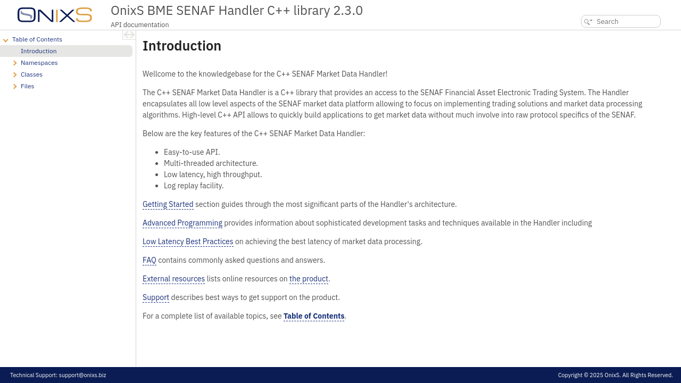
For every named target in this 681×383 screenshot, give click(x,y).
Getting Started (168, 204)
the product (308, 279)
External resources (174, 279)
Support (156, 297)
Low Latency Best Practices (188, 241)
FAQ (149, 260)
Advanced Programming (182, 223)
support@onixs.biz (82, 375)
